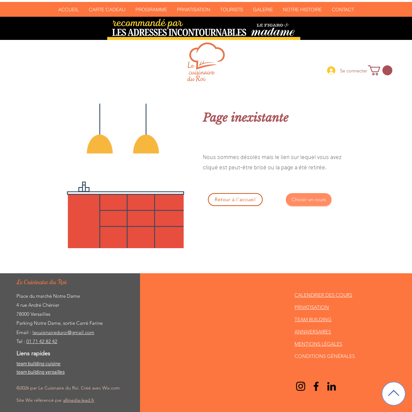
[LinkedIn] (331, 386)
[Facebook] (316, 386)
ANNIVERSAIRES (313, 332)
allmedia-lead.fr (78, 400)
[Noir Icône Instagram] (301, 386)
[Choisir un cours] (309, 199)
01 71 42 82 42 (41, 341)
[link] (380, 70)
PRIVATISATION (312, 307)
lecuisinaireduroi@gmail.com (63, 332)
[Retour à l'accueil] (235, 199)
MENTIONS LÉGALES (318, 344)
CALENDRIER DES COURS (323, 295)
